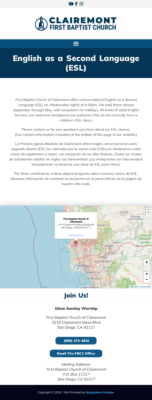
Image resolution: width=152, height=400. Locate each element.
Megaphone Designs (100, 392)
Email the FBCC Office (76, 353)
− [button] (147, 280)
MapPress (133, 287)
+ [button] (147, 274)
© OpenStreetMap (144, 287)
